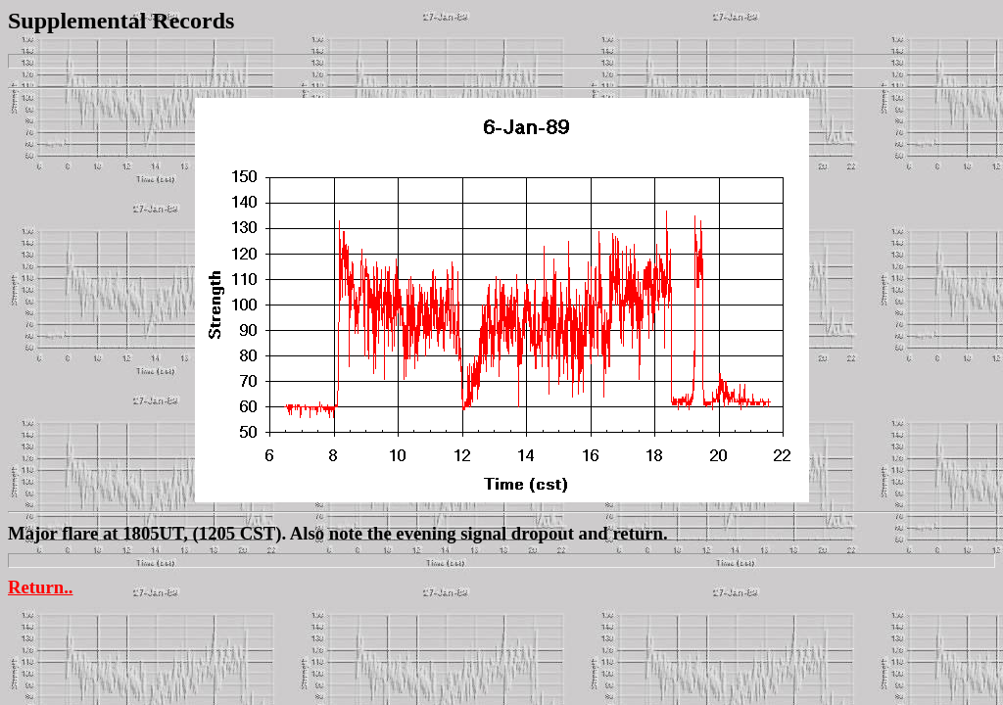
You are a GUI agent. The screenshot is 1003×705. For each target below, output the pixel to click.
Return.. (40, 587)
